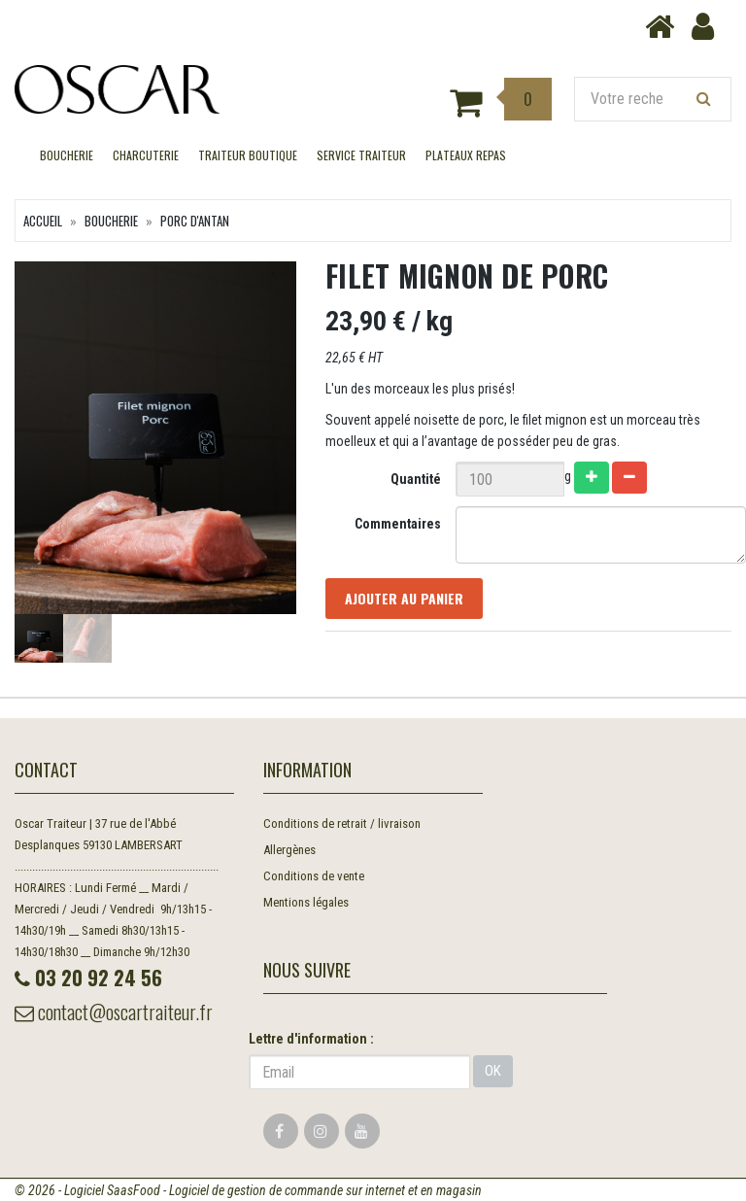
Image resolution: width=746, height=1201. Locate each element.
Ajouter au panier (404, 598)
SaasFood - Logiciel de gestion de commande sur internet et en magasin (294, 1190)
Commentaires (398, 524)
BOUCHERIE (66, 155)
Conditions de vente (313, 876)
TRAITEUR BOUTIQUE (247, 155)
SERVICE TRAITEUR (361, 155)
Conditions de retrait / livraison (342, 823)
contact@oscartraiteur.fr (114, 1011)
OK (493, 1071)
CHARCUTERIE (146, 155)
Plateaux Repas (465, 155)
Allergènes (289, 849)
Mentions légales (306, 902)
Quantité (415, 479)
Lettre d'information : (311, 1039)
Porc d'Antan (194, 220)
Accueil (42, 220)
